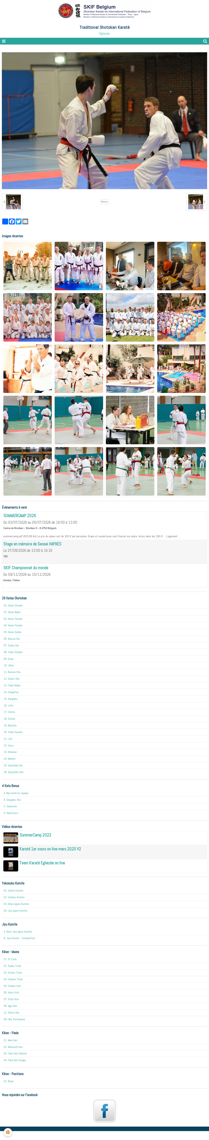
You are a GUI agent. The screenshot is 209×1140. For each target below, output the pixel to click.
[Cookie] (8, 1132)
